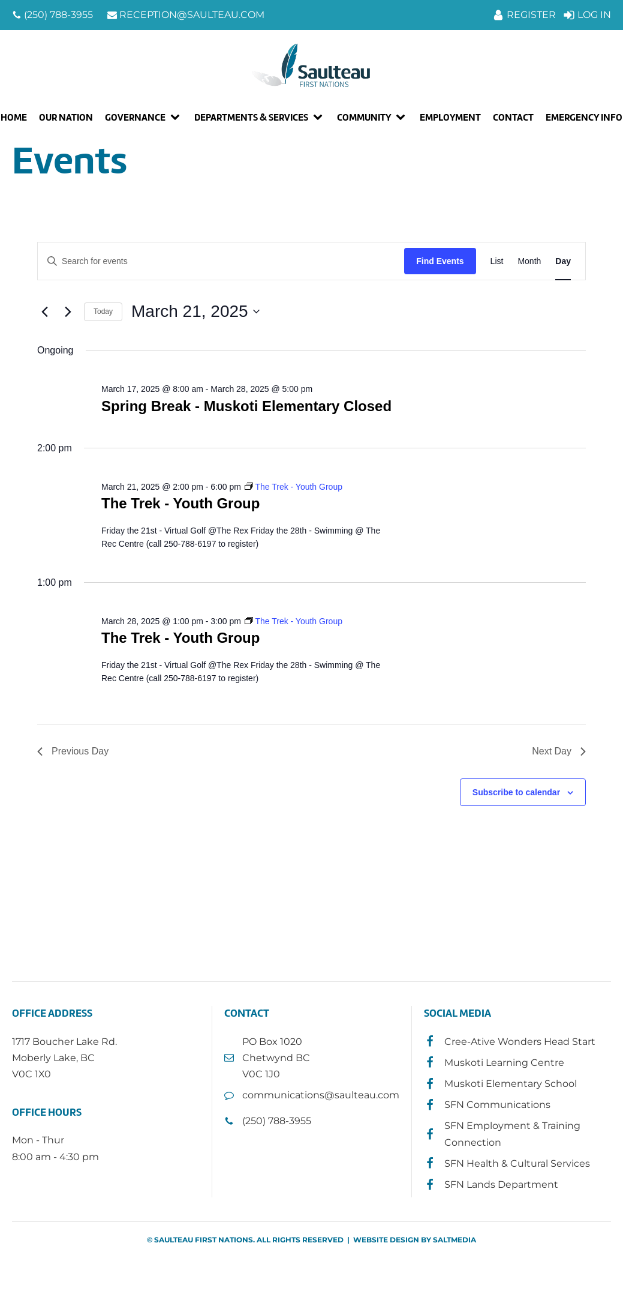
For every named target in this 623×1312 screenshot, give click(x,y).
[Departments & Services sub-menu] (320, 117)
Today (103, 311)
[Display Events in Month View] (529, 261)
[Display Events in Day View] (563, 261)
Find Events (440, 261)
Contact (513, 117)
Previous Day (73, 751)
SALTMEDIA (454, 1239)
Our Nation (66, 117)
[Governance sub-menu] (177, 117)
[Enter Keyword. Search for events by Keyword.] (221, 261)
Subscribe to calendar (516, 792)
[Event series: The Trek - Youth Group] (293, 487)
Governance (135, 117)
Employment (450, 117)
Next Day (559, 751)
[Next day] (68, 311)
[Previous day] (44, 311)
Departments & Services (251, 117)
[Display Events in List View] (497, 261)
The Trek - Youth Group (180, 503)
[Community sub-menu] (403, 117)
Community (364, 117)
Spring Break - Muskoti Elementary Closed (246, 406)
